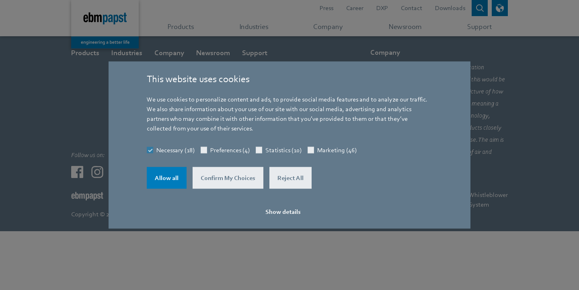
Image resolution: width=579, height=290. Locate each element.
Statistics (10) (283, 150)
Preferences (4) (230, 150)
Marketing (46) (337, 150)
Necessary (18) (175, 150)
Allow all (167, 178)
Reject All (290, 178)
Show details (283, 211)
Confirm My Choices (228, 178)
